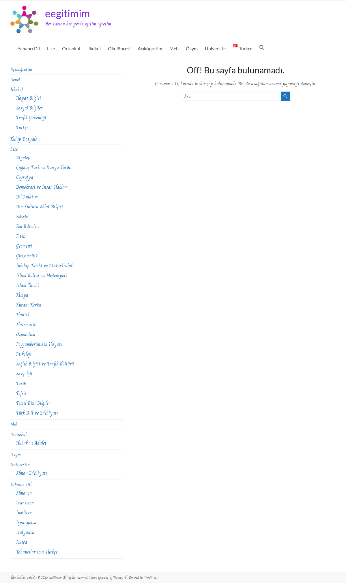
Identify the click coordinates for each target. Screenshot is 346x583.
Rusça (21, 542)
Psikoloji (23, 354)
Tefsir (21, 393)
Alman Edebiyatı (31, 473)
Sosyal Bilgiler (29, 108)
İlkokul (94, 48)
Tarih (21, 383)
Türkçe (22, 127)
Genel (15, 79)
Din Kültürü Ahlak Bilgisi (39, 206)
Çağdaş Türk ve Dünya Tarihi (44, 167)
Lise (51, 48)
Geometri (24, 246)
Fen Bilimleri (28, 226)
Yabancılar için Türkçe (36, 552)
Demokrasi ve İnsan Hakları (42, 187)
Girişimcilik (27, 255)
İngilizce (23, 512)
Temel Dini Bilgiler (33, 403)
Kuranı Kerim (28, 305)
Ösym (192, 48)
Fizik (20, 236)
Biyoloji (23, 157)
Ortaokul (71, 48)
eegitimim (67, 13)
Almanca (24, 493)
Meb (174, 48)
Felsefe (22, 216)
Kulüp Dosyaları (25, 139)
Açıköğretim (150, 48)
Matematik (26, 324)
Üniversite (215, 48)
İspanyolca (26, 522)
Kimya (22, 295)
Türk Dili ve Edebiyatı (37, 413)
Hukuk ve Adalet (31, 443)
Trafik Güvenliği (31, 117)
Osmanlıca (25, 334)
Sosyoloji (24, 373)
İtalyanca (25, 532)
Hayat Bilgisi (28, 98)
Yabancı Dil (29, 48)
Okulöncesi (119, 48)
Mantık (22, 314)
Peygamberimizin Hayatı (39, 344)
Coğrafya (24, 177)
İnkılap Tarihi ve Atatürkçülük (44, 265)
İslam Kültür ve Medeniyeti (41, 275)
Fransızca (25, 502)
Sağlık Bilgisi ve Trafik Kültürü (45, 363)
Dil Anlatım (27, 196)
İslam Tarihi (27, 285)
